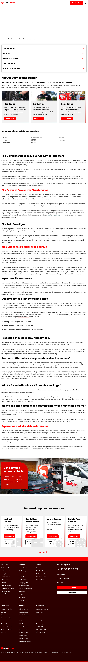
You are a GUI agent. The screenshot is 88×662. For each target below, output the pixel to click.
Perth (3, 186)
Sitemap (60, 582)
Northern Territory (6, 627)
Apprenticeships (41, 621)
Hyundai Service (24, 615)
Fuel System (22, 597)
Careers (38, 618)
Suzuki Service (23, 639)
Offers (38, 615)
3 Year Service (5, 577)
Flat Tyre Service (41, 571)
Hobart (14, 186)
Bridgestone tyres (41, 574)
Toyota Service (23, 630)
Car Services (12, 39)
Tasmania (4, 624)
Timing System (23, 583)
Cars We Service (25, 39)
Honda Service (23, 612)
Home (3, 39)
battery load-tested (55, 215)
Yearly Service (5, 574)
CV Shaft (21, 600)
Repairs (6, 53)
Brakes (21, 574)
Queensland (5, 615)
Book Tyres (39, 568)
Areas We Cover (10, 58)
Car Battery (22, 571)
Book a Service (5, 568)
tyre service (28, 204)
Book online (67, 118)
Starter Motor (23, 580)
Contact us (61, 574)
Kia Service (22, 621)
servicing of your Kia (43, 160)
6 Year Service (5, 580)
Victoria (3, 612)
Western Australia (6, 621)
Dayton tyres (40, 580)
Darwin (8, 186)
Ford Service (22, 618)
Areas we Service (63, 578)
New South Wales (6, 609)
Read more (10, 118)
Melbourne (75, 183)
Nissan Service (23, 633)
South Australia (6, 618)
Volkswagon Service (25, 642)
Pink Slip (3, 583)
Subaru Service (23, 636)
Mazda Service (23, 627)
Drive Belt (22, 592)
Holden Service (23, 609)
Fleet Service (9, 63)
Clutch (21, 594)
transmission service (47, 292)
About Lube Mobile (11, 68)
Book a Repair (23, 568)
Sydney (67, 183)
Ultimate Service (6, 586)
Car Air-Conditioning (25, 589)
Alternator (22, 577)
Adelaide (20, 186)
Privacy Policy (40, 632)
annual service (23, 317)
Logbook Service (6, 571)
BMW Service (23, 624)
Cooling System (24, 586)
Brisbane (82, 183)
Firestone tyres (41, 577)
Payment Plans (41, 629)
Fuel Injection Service (7, 589)
